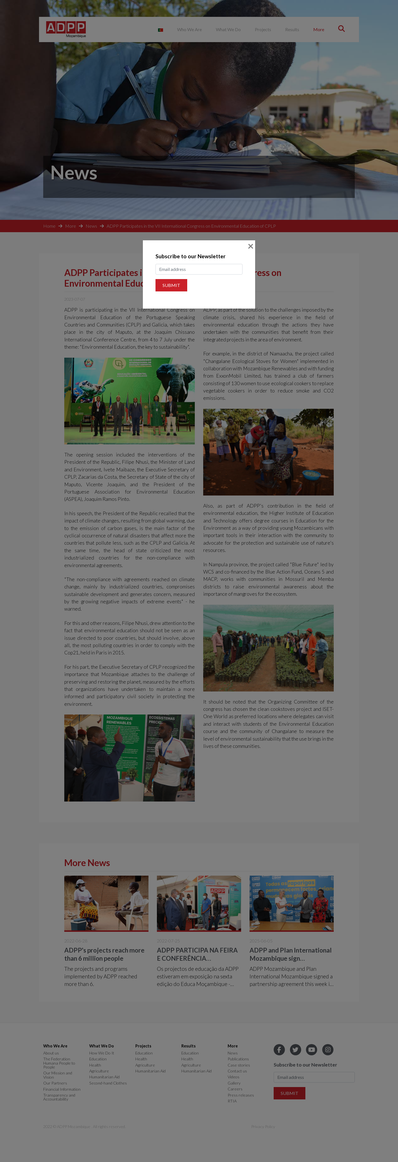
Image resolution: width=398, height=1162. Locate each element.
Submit (171, 285)
